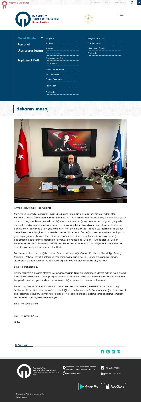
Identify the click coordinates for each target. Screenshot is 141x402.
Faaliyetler (93, 53)
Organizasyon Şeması (56, 58)
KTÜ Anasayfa (94, 2)
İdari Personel (52, 74)
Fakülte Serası (94, 43)
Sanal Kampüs (120, 2)
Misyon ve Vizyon (96, 38)
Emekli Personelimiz (55, 79)
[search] (132, 2)
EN (139, 2)
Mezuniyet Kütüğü (96, 48)
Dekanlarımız (52, 62)
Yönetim (49, 48)
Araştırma (50, 38)
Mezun (107, 2)
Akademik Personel (55, 69)
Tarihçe (49, 43)
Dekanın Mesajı (53, 53)
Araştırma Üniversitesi (19, 2)
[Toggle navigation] (121, 14)
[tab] (30, 38)
